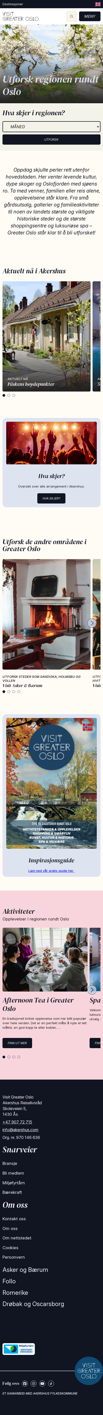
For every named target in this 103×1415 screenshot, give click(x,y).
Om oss (10, 1228)
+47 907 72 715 (17, 1121)
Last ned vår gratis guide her (51, 871)
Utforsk (51, 139)
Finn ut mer (17, 1043)
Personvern (13, 1257)
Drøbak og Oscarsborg (33, 1304)
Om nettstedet (16, 1237)
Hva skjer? (51, 498)
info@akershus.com (20, 1129)
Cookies (10, 1247)
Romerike (15, 1292)
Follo (9, 1281)
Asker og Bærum (25, 1269)
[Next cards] (92, 623)
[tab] (3, 395)
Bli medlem (13, 1173)
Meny (89, 16)
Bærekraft (12, 1192)
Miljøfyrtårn (13, 1182)
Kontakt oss (14, 1218)
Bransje (9, 1163)
